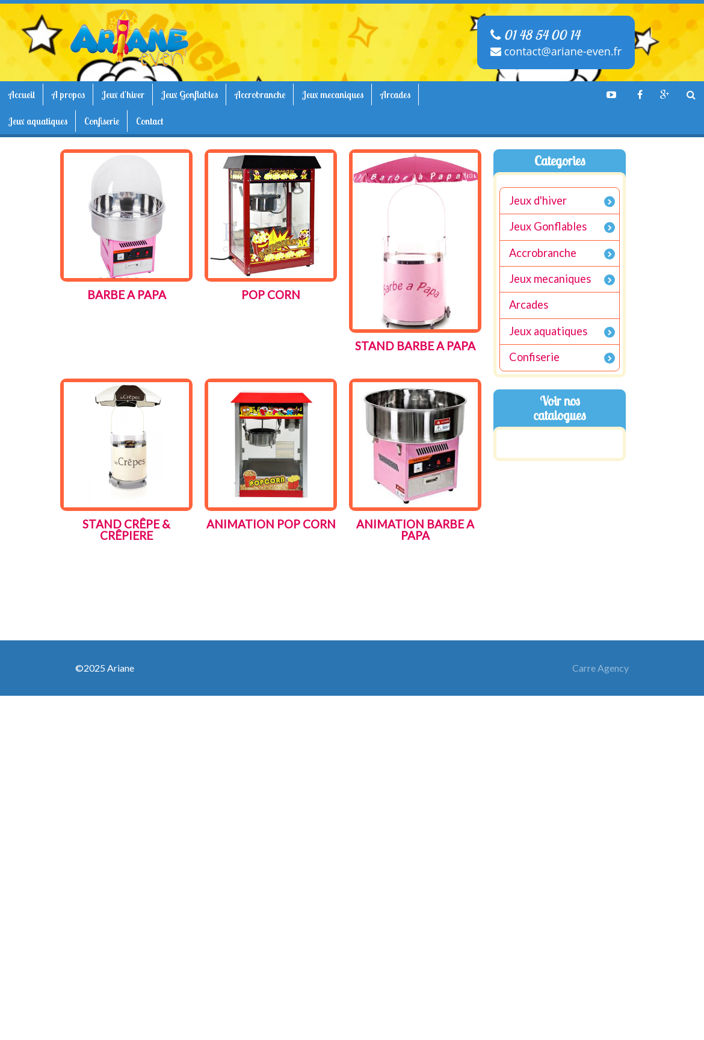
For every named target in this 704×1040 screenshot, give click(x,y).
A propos (68, 94)
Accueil (21, 94)
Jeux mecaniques (332, 94)
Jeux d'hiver (123, 94)
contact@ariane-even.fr (556, 51)
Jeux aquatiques (37, 121)
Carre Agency (600, 667)
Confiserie (101, 121)
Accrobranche (260, 94)
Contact (149, 121)
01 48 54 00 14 (534, 34)
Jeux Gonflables (189, 94)
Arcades (395, 94)
